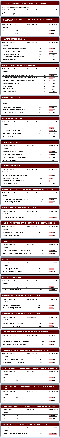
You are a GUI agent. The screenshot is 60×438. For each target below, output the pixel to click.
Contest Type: (18, 14)
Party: (3, 14)
